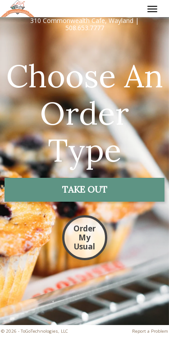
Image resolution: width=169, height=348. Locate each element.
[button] (84, 190)
